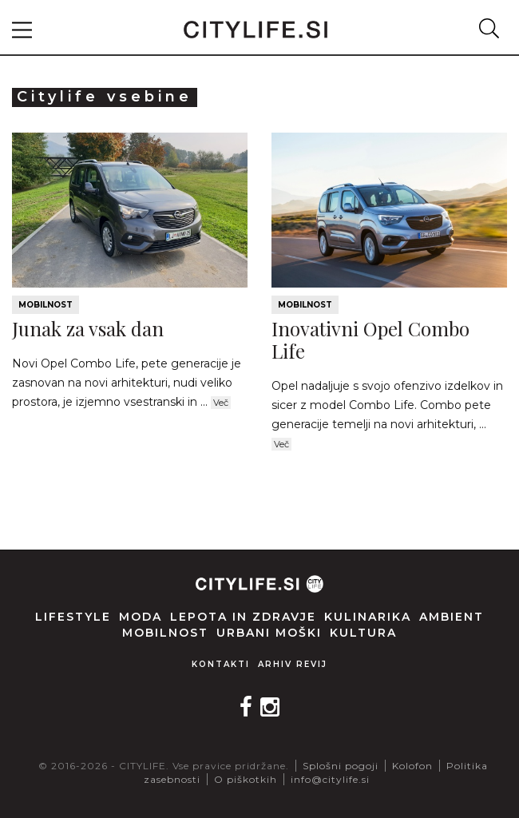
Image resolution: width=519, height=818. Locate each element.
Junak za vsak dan (88, 328)
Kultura (363, 632)
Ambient (451, 617)
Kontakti (221, 664)
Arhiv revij (292, 664)
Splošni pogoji (340, 766)
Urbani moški (269, 632)
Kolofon (412, 766)
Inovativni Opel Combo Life (370, 339)
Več (220, 402)
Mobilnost (45, 305)
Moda (140, 617)
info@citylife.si (330, 779)
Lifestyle (73, 617)
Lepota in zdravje (243, 617)
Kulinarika (367, 617)
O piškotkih (245, 779)
